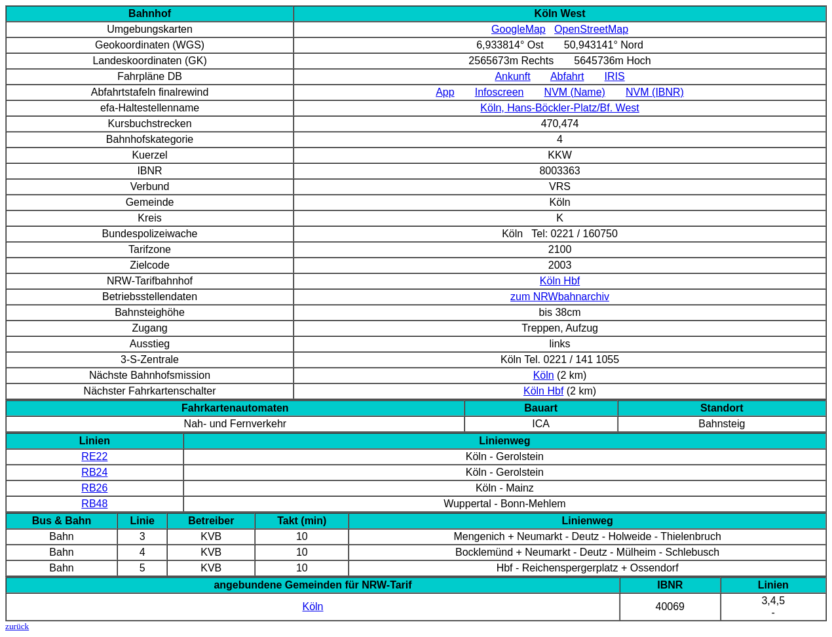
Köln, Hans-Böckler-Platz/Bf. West (559, 107)
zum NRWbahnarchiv (559, 296)
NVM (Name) (574, 92)
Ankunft (512, 76)
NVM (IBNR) (655, 92)
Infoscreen (499, 92)
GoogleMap (518, 29)
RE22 (94, 456)
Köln (543, 375)
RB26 (94, 487)
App (445, 92)
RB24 (94, 472)
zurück (17, 626)
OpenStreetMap (591, 29)
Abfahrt (567, 76)
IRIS (615, 76)
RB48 (94, 503)
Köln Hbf (560, 280)
